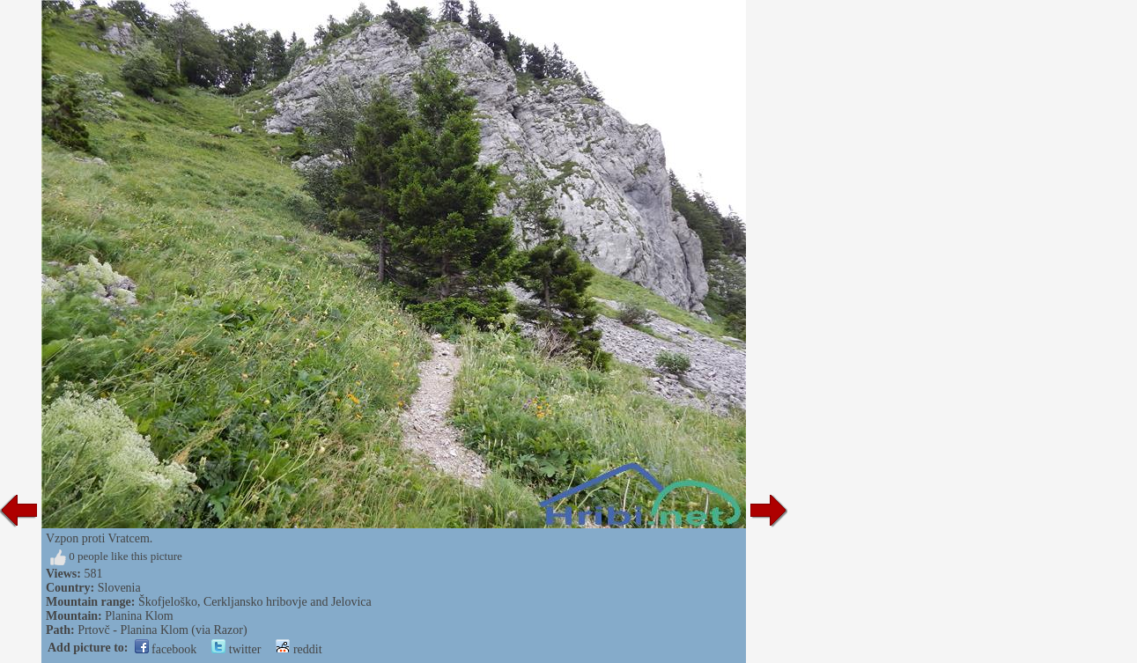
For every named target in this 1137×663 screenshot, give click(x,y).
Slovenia (119, 587)
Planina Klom (139, 615)
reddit (298, 649)
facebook (166, 649)
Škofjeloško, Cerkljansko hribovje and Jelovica (255, 601)
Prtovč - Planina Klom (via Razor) (162, 630)
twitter (236, 649)
